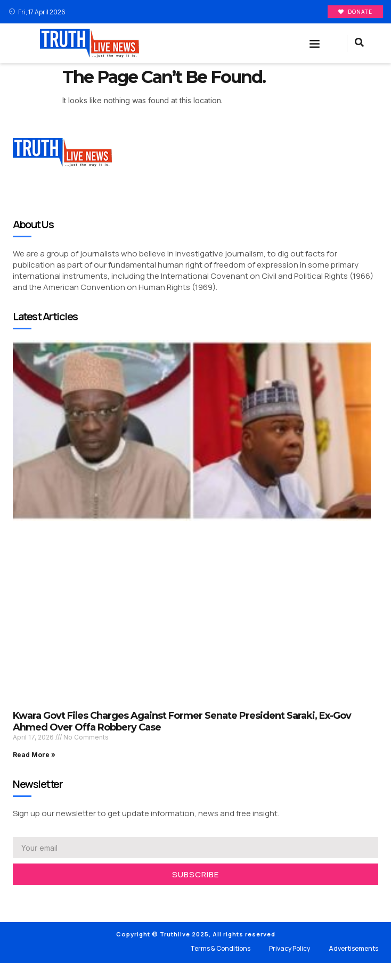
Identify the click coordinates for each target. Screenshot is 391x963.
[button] (314, 43)
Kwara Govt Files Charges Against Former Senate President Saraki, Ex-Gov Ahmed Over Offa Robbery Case (182, 721)
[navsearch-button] (359, 43)
